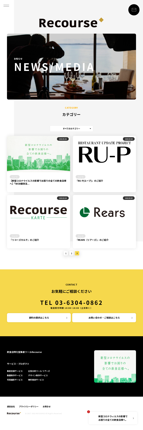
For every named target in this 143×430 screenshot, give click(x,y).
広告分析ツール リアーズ (39, 371)
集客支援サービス (15, 371)
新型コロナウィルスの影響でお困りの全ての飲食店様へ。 (112, 418)
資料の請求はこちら (39, 317)
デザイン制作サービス (38, 375)
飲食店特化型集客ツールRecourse (24, 352)
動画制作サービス (15, 375)
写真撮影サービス (15, 379)
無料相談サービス (36, 379)
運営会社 (11, 406)
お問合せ (47, 406)
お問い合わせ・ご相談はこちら (104, 317)
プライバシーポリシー (29, 406)
